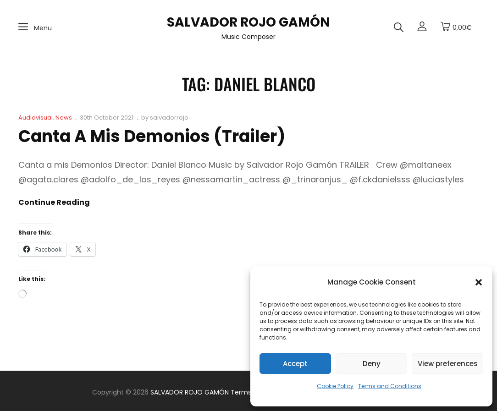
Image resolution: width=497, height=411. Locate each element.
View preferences (448, 363)
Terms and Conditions (389, 386)
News (63, 117)
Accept (295, 363)
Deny (372, 363)
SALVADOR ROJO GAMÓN (248, 22)
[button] (478, 282)
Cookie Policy (335, 386)
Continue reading (54, 202)
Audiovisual (35, 117)
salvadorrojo (169, 117)
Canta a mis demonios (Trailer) (151, 136)
